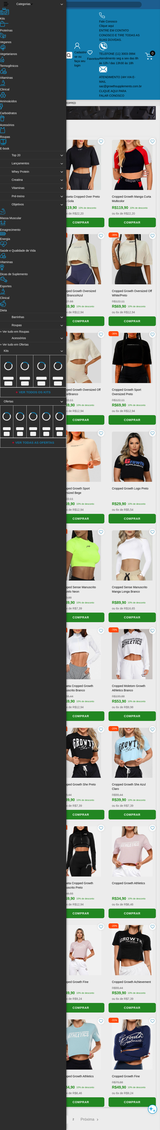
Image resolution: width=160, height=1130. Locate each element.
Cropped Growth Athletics (128, 883)
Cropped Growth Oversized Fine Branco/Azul (78, 293)
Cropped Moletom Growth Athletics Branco (128, 688)
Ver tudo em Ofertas (14, 344)
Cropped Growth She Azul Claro (129, 786)
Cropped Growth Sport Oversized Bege (75, 490)
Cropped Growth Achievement (131, 982)
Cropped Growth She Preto (78, 784)
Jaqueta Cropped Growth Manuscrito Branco (77, 688)
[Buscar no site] (69, 55)
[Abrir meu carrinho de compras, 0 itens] (150, 55)
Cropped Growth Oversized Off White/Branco (81, 392)
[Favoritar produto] (101, 141)
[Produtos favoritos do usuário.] (93, 55)
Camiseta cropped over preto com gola (80, 199)
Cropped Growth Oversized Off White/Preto (132, 293)
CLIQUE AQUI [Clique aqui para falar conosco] (109, 91)
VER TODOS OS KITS (35, 392)
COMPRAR (80, 222)
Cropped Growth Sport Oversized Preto (126, 392)
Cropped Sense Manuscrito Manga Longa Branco (129, 589)
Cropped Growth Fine (75, 982)
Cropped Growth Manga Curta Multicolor (131, 199)
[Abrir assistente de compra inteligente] (152, 1109)
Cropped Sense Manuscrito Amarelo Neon (78, 589)
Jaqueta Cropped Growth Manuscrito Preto (77, 885)
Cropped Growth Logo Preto (130, 488)
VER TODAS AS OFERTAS (34, 442)
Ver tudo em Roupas (14, 331)
